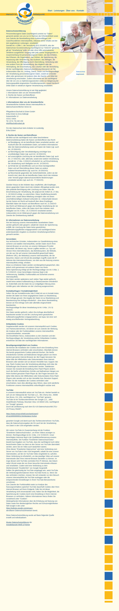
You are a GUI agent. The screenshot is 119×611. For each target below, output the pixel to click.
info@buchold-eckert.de (15, 123)
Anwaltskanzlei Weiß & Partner (18, 525)
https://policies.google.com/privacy (19, 508)
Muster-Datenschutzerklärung (17, 522)
